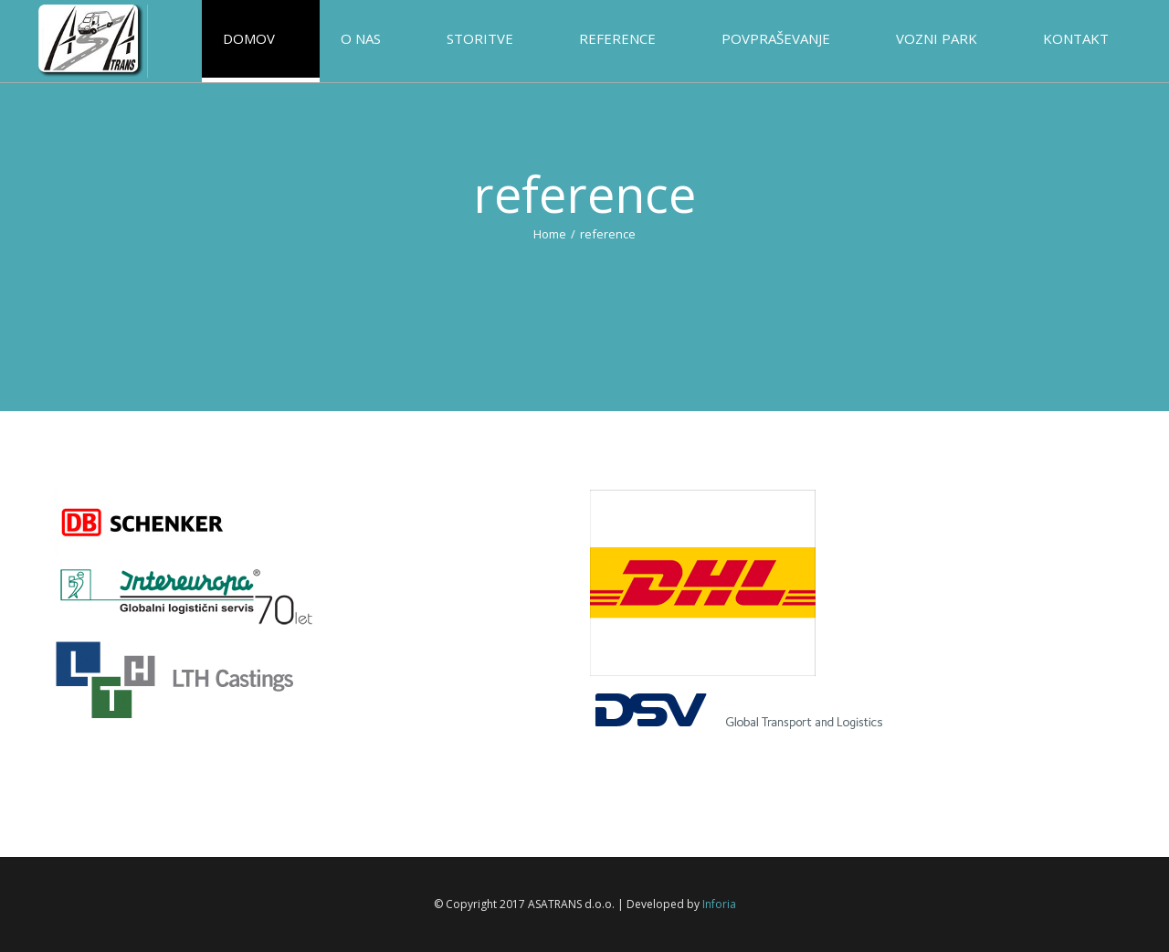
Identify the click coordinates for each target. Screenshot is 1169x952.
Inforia (719, 904)
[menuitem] (284, 41)
